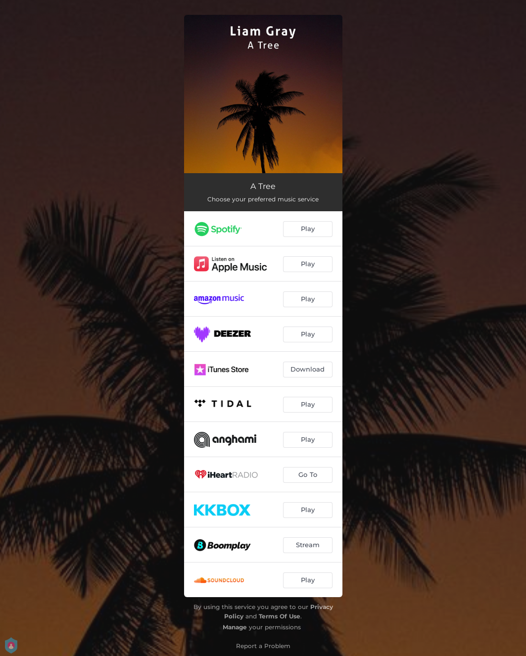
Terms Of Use (279, 616)
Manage (235, 627)
